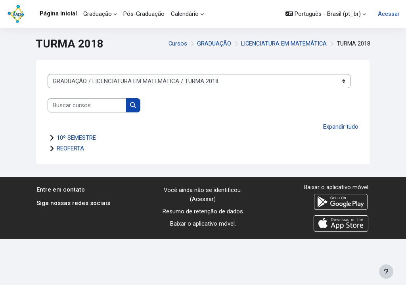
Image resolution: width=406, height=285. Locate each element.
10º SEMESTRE (76, 137)
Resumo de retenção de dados (203, 211)
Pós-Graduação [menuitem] (144, 13)
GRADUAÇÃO (213, 44)
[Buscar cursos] (87, 105)
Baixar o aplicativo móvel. (203, 223)
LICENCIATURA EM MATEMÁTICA (283, 44)
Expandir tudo (340, 126)
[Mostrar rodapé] (386, 271)
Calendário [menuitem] (185, 13)
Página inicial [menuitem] (58, 13)
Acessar (389, 13)
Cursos (176, 44)
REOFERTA (70, 148)
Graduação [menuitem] (97, 13)
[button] (325, 14)
